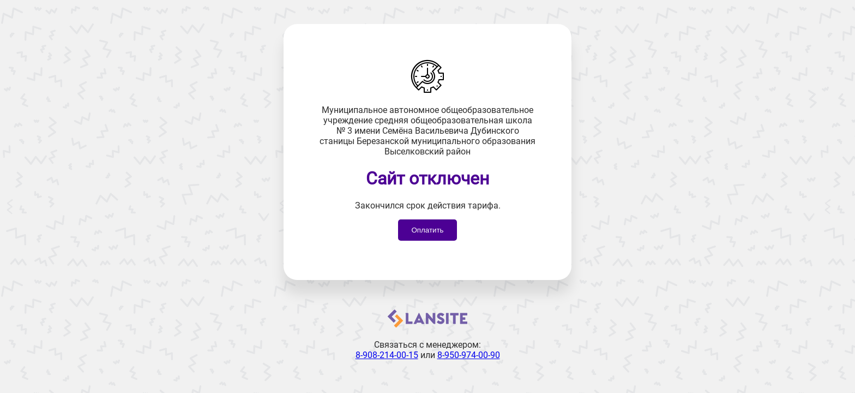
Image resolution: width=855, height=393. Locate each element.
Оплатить (427, 230)
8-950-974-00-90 (468, 355)
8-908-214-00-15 (387, 355)
